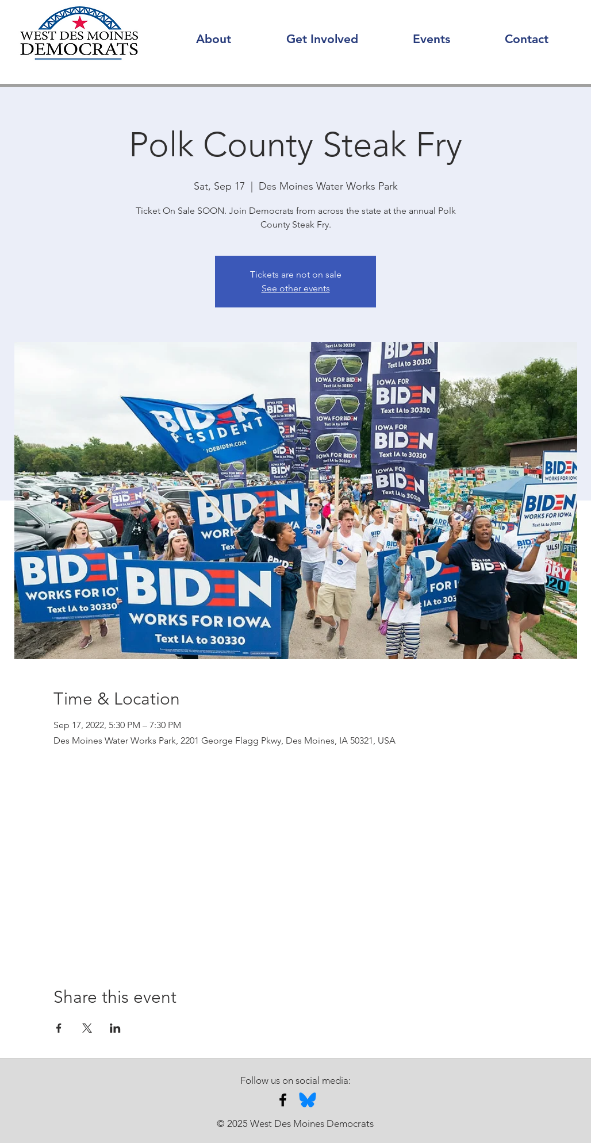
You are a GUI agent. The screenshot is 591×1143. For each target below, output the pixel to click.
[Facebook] (282, 1100)
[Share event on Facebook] (58, 1028)
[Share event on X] (87, 1028)
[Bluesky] (307, 1100)
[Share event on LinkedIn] (115, 1028)
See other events (296, 288)
